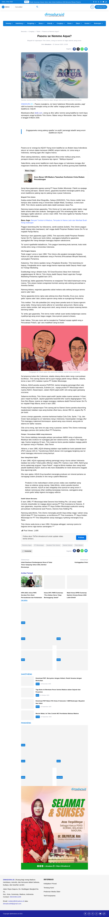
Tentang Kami (49, 888)
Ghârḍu (49, 23)
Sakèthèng (19, 23)
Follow (81, 538)
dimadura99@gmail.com (12, 904)
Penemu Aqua (26, 545)
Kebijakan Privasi (50, 883)
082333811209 (15, 897)
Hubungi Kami (101, 7)
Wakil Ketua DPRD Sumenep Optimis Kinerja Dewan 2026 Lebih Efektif (77, 595)
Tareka (37, 716)
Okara (41, 23)
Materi (37, 683)
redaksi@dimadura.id (16, 901)
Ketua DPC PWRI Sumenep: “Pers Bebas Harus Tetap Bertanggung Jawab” (53, 595)
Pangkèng (30, 23)
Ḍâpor (78, 23)
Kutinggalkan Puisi (81, 562)
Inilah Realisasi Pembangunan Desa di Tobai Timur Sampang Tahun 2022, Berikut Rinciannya (36, 565)
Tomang (8, 23)
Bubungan (97, 23)
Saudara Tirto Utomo (53, 545)
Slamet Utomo (67, 545)
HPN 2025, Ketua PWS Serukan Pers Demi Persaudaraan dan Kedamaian (31, 595)
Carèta (23, 622)
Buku (37, 695)
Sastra (23, 761)
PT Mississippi (39, 545)
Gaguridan (59, 777)
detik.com (38, 113)
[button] (24, 827)
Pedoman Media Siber (52, 891)
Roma (69, 23)
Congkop (60, 23)
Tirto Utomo (79, 545)
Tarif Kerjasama (49, 896)
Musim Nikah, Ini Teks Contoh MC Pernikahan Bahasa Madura (57, 713)
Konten (87, 23)
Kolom (23, 638)
